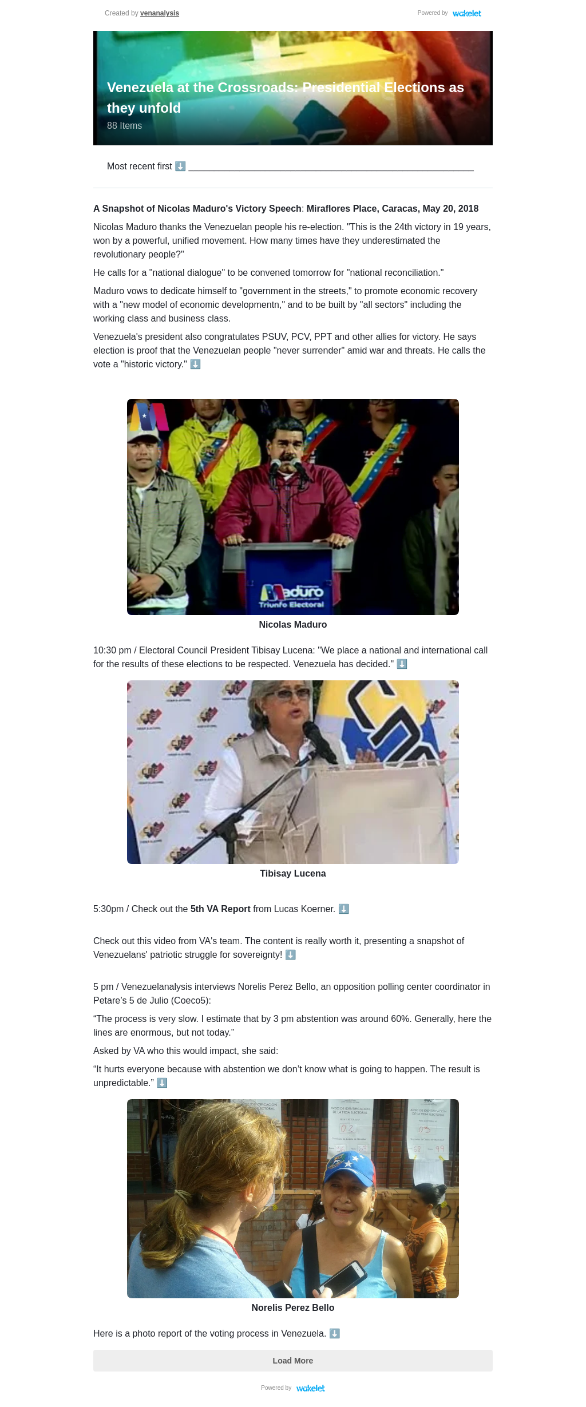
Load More (293, 1360)
